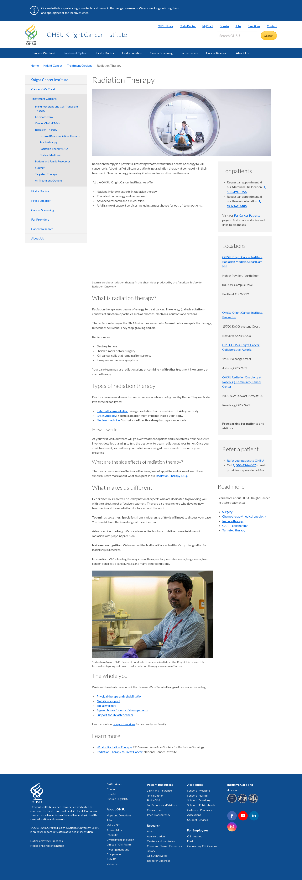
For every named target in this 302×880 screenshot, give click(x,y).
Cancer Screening (161, 53)
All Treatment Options (48, 180)
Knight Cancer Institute (49, 80)
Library (151, 850)
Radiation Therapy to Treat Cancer (119, 752)
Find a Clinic (154, 800)
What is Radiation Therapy (114, 747)
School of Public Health (201, 805)
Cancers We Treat (43, 53)
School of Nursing (197, 795)
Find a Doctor (188, 26)
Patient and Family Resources (52, 161)
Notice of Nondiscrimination (47, 845)
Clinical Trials (155, 810)
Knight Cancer (52, 65)
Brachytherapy (48, 142)
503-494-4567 (246, 465)
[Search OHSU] (237, 35)
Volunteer (113, 864)
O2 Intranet (194, 836)
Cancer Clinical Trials (47, 123)
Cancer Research (217, 53)
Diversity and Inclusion (120, 839)
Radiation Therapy (46, 129)
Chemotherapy (44, 117)
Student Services (197, 819)
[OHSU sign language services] (243, 802)
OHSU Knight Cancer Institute (87, 34)
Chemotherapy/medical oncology (244, 516)
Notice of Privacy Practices (46, 840)
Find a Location (132, 53)
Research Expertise (158, 860)
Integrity (112, 834)
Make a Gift (114, 825)
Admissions (194, 814)
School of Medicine (198, 790)
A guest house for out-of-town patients (122, 710)
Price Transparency (158, 814)
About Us (242, 53)
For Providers (189, 53)
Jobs (238, 26)
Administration (156, 836)
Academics (195, 784)
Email (190, 841)
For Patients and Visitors (162, 805)
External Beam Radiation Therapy (60, 136)
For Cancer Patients (247, 215)
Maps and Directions (119, 815)
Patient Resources (160, 784)
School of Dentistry (199, 800)
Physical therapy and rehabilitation (119, 696)
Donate (224, 26)
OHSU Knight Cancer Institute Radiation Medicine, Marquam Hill (242, 261)
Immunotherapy (232, 521)
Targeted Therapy (46, 174)
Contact (272, 26)
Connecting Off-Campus (202, 846)
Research (153, 825)
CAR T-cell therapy (234, 525)
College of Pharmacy (199, 810)
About (151, 831)
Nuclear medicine (108, 420)
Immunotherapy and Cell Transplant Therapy (56, 108)
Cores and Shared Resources (164, 846)
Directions (254, 26)
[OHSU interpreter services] (253, 802)
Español (111, 794)
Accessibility (114, 830)
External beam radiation (112, 411)
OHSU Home (165, 26)
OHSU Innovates (157, 855)
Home (34, 65)
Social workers (106, 705)
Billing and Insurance (159, 790)
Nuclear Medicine (50, 155)
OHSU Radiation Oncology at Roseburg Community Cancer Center (241, 381)
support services (124, 724)
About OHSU (116, 809)
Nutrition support (108, 701)
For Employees (197, 830)
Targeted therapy (233, 530)
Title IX (111, 859)
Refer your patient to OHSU (245, 460)
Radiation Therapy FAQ (54, 148)
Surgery (39, 167)
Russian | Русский (117, 798)
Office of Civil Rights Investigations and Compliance (119, 849)
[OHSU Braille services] (232, 802)
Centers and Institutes (161, 841)
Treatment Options (76, 53)
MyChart (207, 26)
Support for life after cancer (115, 715)
